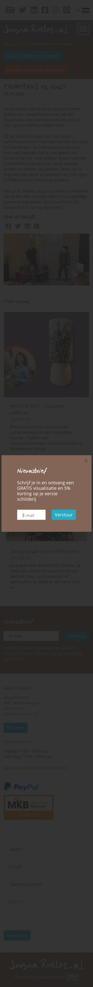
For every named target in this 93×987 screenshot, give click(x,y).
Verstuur (64, 515)
